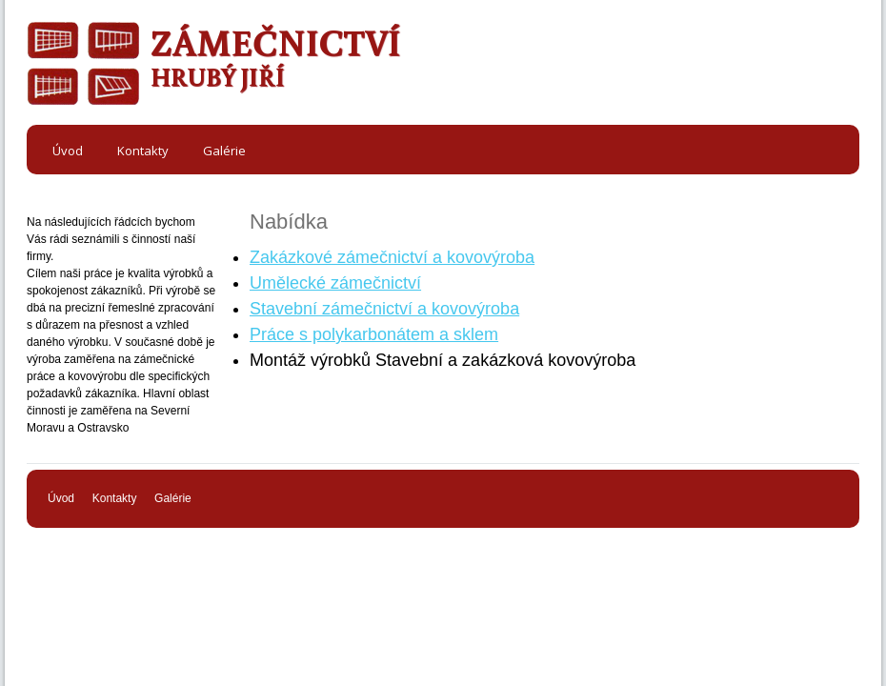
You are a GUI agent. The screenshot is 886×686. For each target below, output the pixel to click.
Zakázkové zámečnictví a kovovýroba (392, 257)
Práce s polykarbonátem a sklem (374, 334)
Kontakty (114, 498)
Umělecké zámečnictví (335, 283)
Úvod (61, 498)
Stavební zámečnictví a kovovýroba (384, 308)
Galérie (172, 498)
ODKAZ (84, 64)
